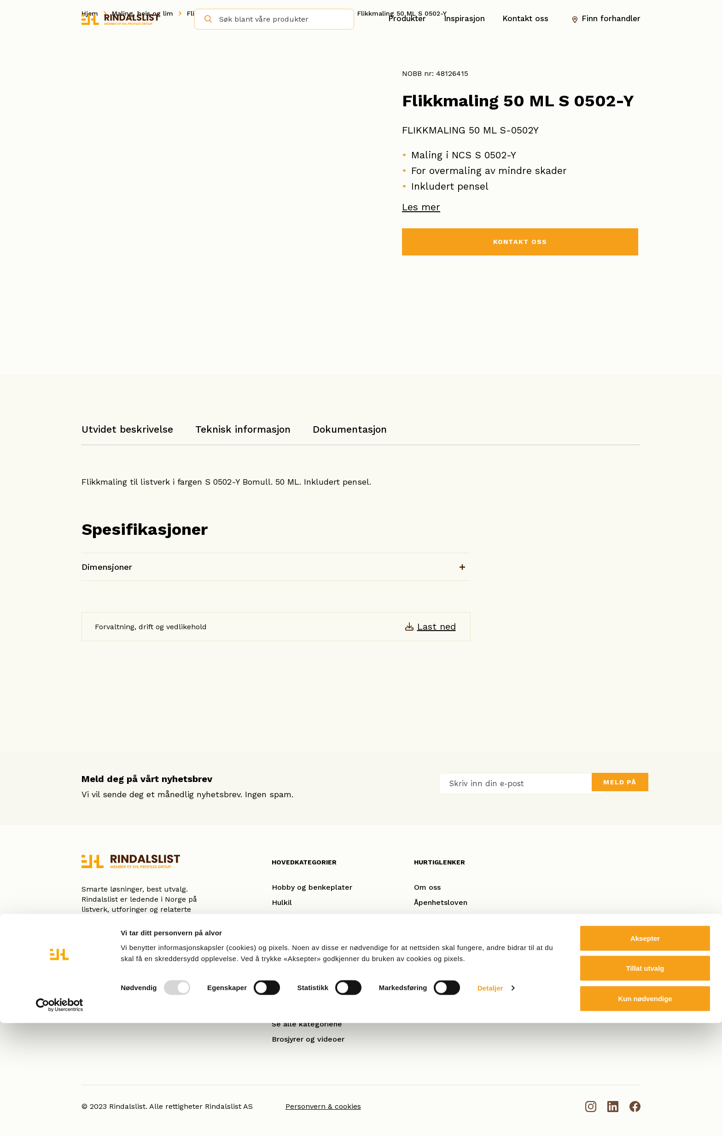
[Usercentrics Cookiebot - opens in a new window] (59, 1118)
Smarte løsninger (444, 932)
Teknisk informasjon (243, 429)
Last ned (436, 626)
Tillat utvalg (645, 1081)
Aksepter (645, 1051)
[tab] (127, 434)
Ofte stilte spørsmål (450, 963)
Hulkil (282, 902)
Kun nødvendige (645, 1111)
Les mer (421, 207)
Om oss (427, 887)
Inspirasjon (464, 18)
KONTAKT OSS (519, 242)
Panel (281, 993)
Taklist (283, 963)
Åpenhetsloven (440, 902)
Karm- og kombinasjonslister (323, 917)
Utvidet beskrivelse (127, 429)
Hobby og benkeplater (312, 887)
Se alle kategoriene (307, 1024)
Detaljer (490, 1101)
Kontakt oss (525, 18)
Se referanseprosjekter (455, 948)
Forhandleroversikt (447, 978)
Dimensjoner (107, 567)
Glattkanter (292, 932)
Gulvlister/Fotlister (305, 948)
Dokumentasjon (350, 429)
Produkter (407, 18)
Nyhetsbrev (434, 993)
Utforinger (290, 1008)
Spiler (282, 978)
